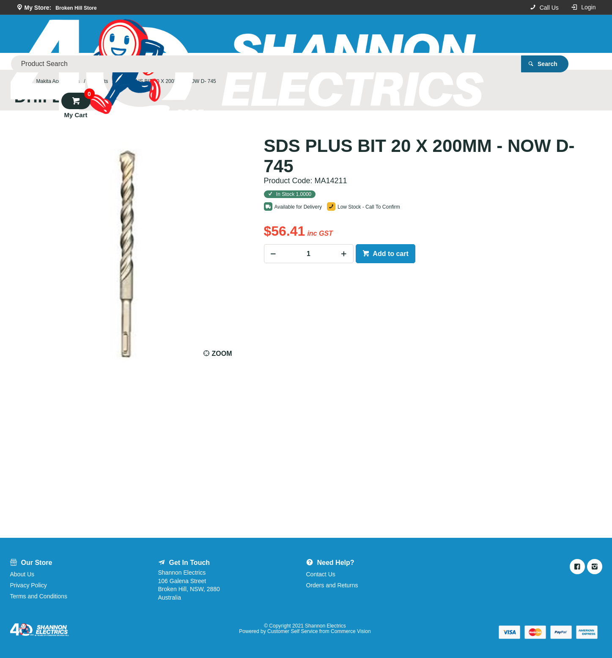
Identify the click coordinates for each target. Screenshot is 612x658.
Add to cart (390, 253)
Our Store (124, 61)
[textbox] (324, 33)
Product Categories (61, 61)
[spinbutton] (308, 254)
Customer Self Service (292, 631)
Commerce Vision (350, 631)
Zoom (222, 353)
